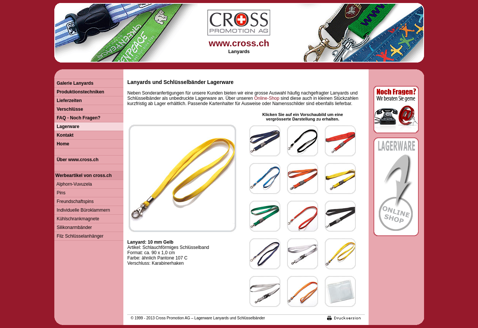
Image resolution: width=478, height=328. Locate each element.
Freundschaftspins (74, 201)
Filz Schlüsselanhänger (79, 236)
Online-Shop (267, 98)
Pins (60, 192)
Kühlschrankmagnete (76, 218)
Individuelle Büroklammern (82, 210)
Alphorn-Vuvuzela (73, 184)
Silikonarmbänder (73, 227)
